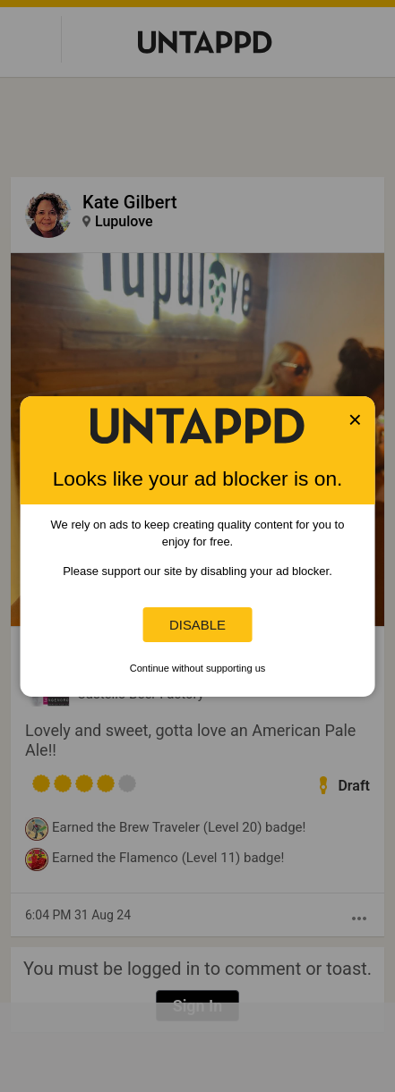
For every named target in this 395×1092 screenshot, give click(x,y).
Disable (197, 624)
